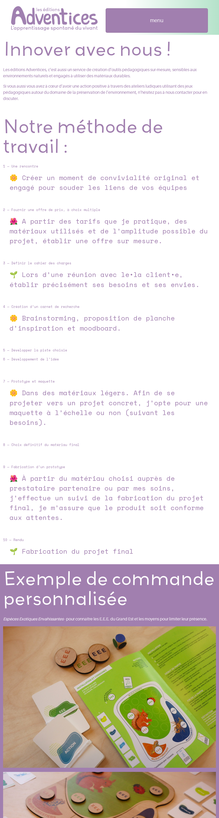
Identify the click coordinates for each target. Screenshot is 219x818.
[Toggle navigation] (157, 20)
